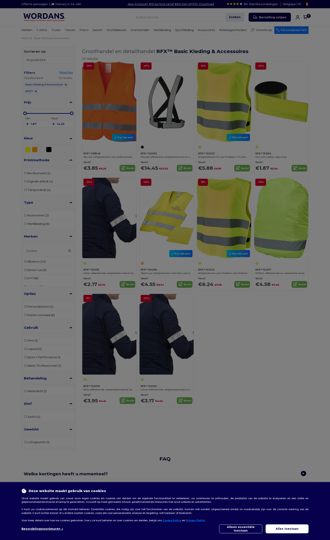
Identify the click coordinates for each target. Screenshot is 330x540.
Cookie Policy (172, 520)
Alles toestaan (287, 528)
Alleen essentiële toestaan (241, 528)
